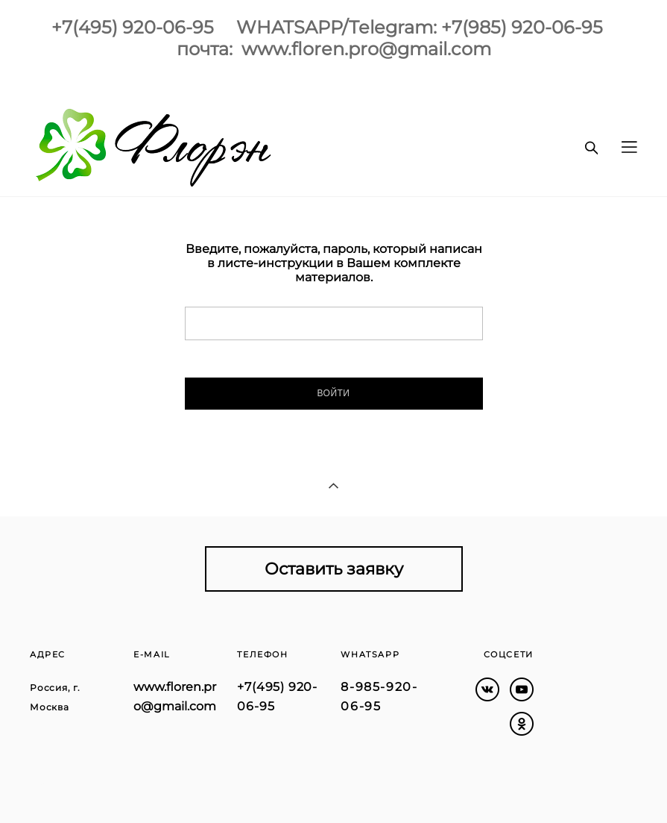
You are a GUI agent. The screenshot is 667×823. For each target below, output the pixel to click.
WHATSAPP (370, 654)
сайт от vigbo (59, 788)
